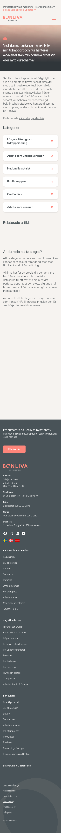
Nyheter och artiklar (13, 626)
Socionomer (9, 719)
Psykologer (8, 736)
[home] (12, 18)
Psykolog (7, 580)
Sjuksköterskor (10, 708)
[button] (54, 18)
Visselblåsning (9, 791)
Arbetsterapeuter (11, 725)
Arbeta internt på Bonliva (15, 684)
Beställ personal (11, 702)
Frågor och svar (11, 638)
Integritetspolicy (10, 796)
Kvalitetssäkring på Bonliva (16, 754)
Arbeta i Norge (10, 609)
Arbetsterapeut (10, 597)
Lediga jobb (9, 557)
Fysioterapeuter (11, 731)
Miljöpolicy (7, 812)
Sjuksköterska (10, 563)
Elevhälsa (7, 742)
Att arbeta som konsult (14, 632)
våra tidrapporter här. (31, 118)
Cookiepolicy (8, 801)
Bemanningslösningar (13, 748)
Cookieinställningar (11, 785)
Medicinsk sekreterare (14, 603)
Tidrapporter (9, 678)
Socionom (8, 574)
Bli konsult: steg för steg (15, 644)
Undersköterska (11, 586)
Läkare (6, 568)
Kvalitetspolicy (9, 807)
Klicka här (14, 449)
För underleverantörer (14, 649)
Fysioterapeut (10, 591)
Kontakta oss (9, 661)
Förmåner (8, 655)
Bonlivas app (9, 667)
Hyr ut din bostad (11, 673)
